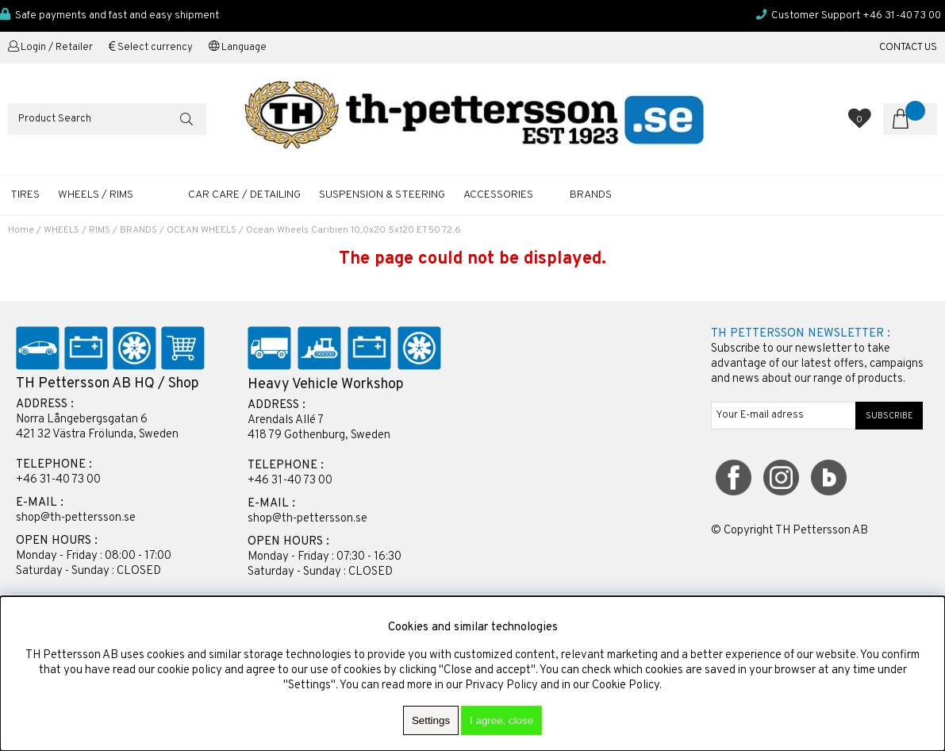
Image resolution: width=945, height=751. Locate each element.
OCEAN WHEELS (201, 230)
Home (21, 230)
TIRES (25, 195)
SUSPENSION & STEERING (382, 195)
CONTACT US (908, 47)
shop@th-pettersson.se (76, 518)
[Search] (107, 119)
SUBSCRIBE (889, 416)
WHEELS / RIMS (95, 195)
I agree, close (501, 720)
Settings (431, 720)
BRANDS (138, 230)
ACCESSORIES (498, 195)
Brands (591, 195)
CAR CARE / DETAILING (244, 195)
